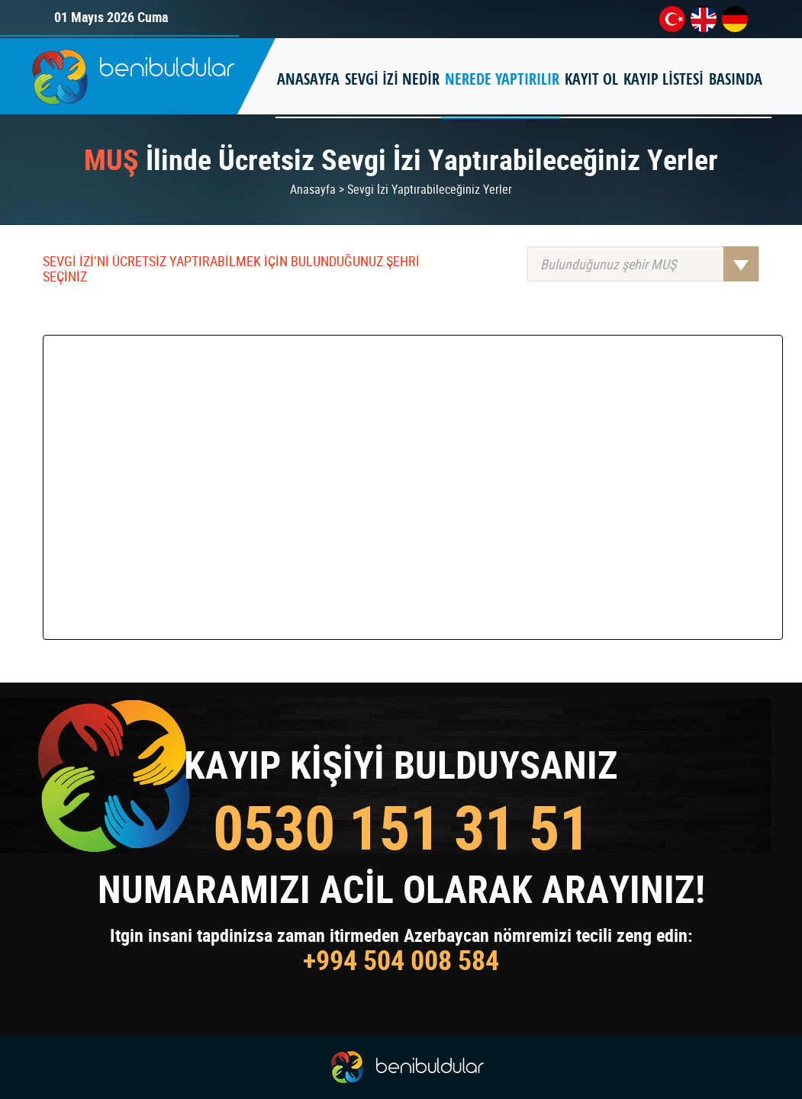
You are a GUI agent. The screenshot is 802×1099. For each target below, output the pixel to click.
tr (672, 19)
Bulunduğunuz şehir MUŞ (649, 263)
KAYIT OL (591, 79)
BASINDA (735, 79)
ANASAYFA (308, 79)
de (735, 19)
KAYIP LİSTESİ (663, 79)
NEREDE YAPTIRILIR (502, 79)
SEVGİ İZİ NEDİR (392, 79)
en (704, 19)
